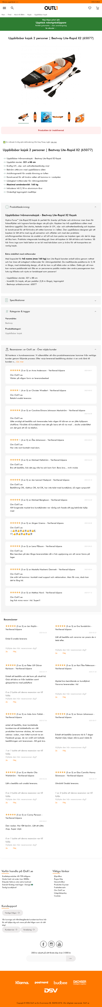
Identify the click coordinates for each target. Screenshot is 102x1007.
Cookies (57, 896)
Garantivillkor (59, 882)
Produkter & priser (61, 885)
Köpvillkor (58, 876)
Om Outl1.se (59, 890)
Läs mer (20, 361)
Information (96, 2)
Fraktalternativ (60, 887)
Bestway (9, 323)
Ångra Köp (58, 879)
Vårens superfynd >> (10, 2)
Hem (3, 15)
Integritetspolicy (60, 893)
